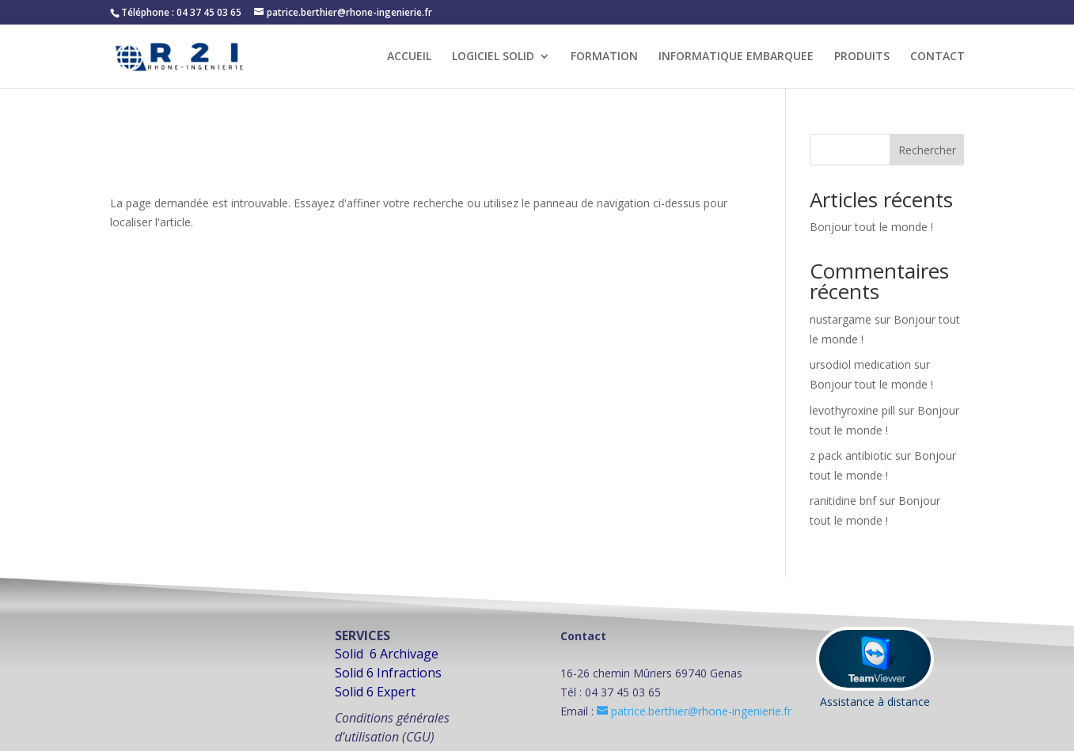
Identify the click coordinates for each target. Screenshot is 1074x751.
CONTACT (937, 57)
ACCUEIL (409, 57)
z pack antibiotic (851, 455)
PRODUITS (862, 57)
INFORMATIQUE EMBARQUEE (736, 57)
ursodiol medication (860, 364)
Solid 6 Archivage (386, 653)
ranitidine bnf (843, 500)
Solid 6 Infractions (388, 672)
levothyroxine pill (852, 410)
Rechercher (927, 149)
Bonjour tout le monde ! (871, 226)
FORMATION (604, 57)
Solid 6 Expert (375, 691)
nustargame (840, 319)
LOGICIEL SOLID (493, 57)
